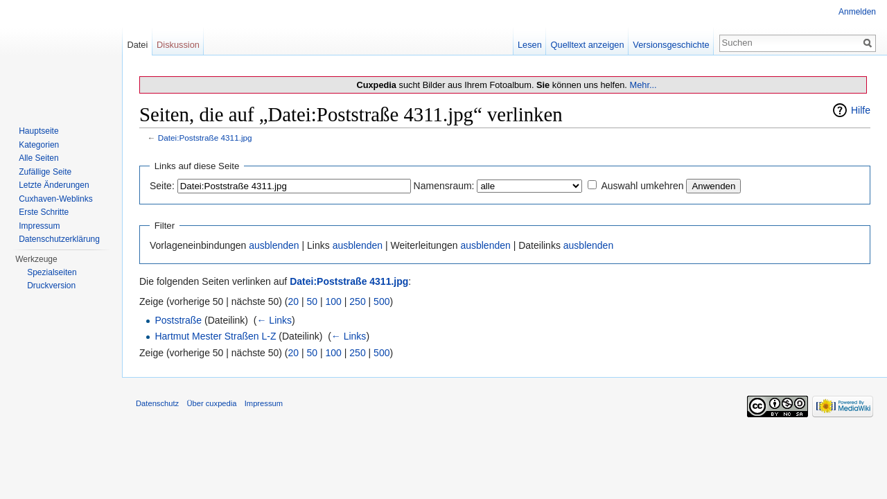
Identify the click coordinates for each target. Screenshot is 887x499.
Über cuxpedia (211, 403)
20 (293, 301)
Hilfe (860, 110)
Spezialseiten (51, 272)
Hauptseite (38, 131)
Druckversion (51, 285)
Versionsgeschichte (671, 45)
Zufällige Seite (45, 172)
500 (381, 301)
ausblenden (274, 245)
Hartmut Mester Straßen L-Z (215, 336)
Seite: (162, 185)
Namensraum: (444, 185)
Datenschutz (157, 403)
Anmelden (857, 12)
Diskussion (178, 45)
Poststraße (178, 320)
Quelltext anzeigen (587, 45)
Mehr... (642, 85)
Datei (137, 45)
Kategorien (39, 145)
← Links (274, 320)
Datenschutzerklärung (59, 239)
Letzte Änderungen (54, 185)
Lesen (530, 45)
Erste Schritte (44, 212)
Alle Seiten (38, 158)
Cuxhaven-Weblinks (56, 199)
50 (312, 301)
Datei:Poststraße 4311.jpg (205, 137)
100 (334, 301)
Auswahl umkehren (642, 185)
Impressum (39, 226)
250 (357, 301)
